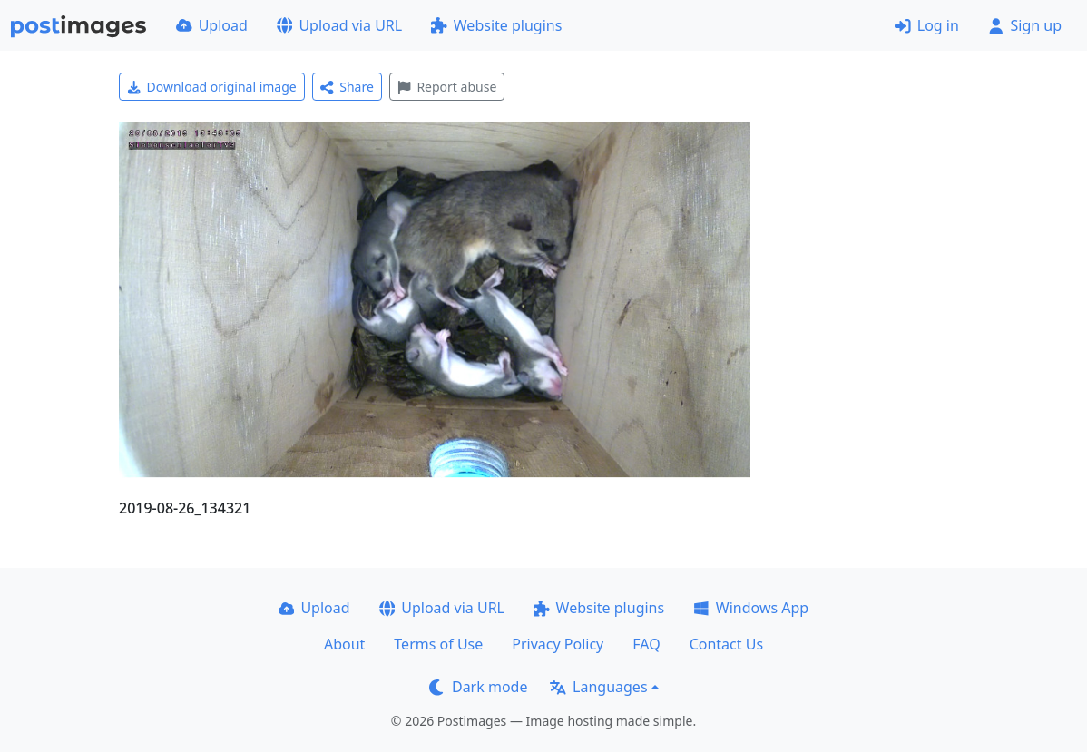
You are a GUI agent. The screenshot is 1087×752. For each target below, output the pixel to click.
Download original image (212, 86)
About (344, 644)
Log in (927, 25)
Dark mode (478, 687)
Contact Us (726, 644)
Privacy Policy (557, 644)
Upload (212, 25)
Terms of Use (438, 644)
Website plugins (496, 25)
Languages (598, 687)
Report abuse (446, 86)
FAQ (646, 644)
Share (347, 86)
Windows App (750, 608)
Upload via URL (339, 25)
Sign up (1025, 25)
